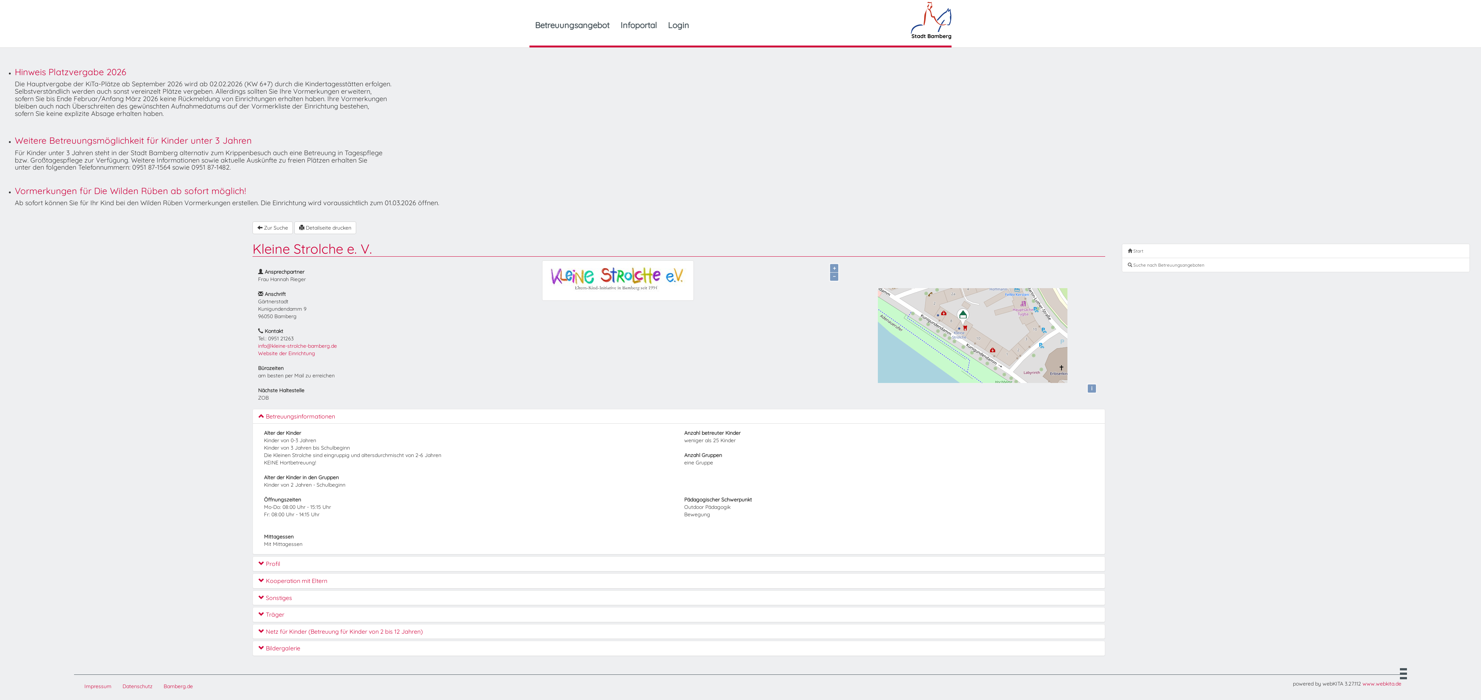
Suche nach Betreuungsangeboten (1166, 265)
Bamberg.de (178, 686)
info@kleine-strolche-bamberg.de (297, 346)
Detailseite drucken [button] (325, 227)
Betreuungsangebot (572, 25)
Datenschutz (138, 686)
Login (678, 25)
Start (1135, 251)
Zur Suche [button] (272, 227)
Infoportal (639, 25)
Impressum (97, 686)
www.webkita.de (1382, 683)
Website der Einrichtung (286, 353)
